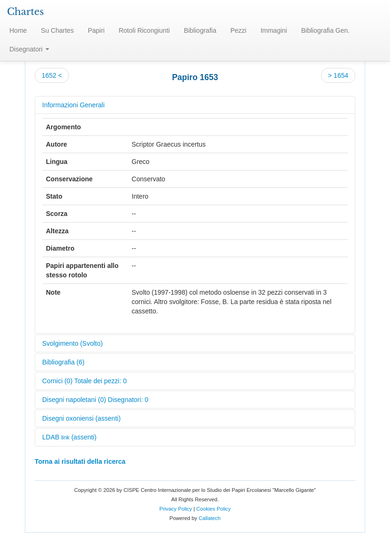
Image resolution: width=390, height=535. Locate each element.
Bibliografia (200, 30)
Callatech (210, 518)
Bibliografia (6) (63, 362)
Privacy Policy (175, 509)
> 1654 (338, 75)
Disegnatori (29, 49)
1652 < (52, 75)
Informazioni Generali (73, 105)
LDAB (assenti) (69, 437)
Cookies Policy (213, 509)
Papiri (96, 30)
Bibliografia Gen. (325, 30)
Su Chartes (57, 30)
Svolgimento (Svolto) (72, 343)
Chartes (25, 11)
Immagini (274, 30)
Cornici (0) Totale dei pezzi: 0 (84, 381)
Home (18, 30)
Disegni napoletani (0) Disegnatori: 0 (95, 399)
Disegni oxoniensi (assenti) (81, 418)
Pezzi (238, 30)
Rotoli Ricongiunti (144, 30)
